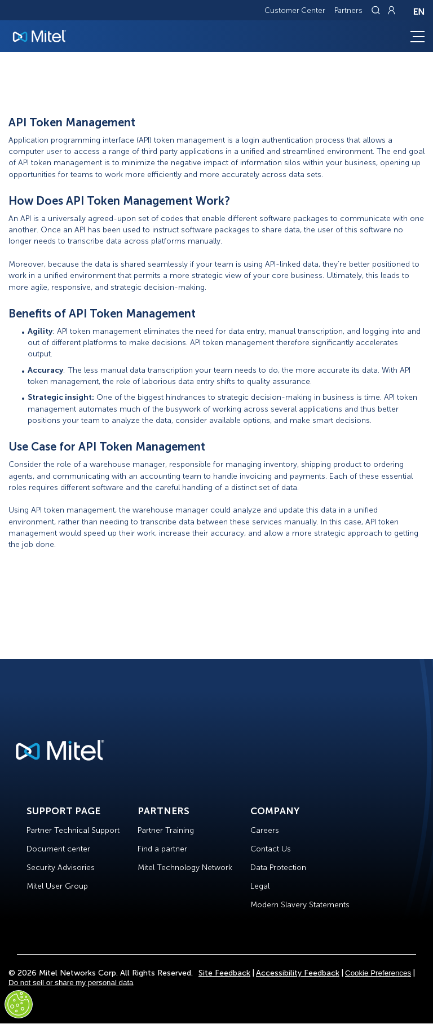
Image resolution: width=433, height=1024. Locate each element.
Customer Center (294, 10)
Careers (264, 830)
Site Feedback (224, 973)
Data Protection (278, 867)
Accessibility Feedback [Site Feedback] (297, 973)
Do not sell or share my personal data (71, 982)
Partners (348, 10)
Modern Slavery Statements (300, 905)
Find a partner (162, 849)
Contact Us (270, 849)
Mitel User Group (57, 886)
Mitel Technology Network (185, 867)
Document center (58, 849)
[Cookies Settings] (19, 1004)
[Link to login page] (391, 10)
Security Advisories (60, 867)
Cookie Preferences (378, 973)
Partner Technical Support (73, 830)
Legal (259, 886)
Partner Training (166, 830)
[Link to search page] (377, 10)
